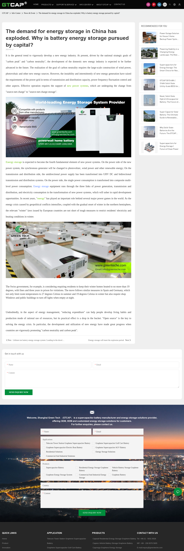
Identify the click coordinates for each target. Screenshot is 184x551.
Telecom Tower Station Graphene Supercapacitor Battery (68, 443)
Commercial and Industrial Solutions (60, 456)
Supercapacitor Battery (55, 468)
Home (4, 539)
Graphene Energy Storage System (59, 475)
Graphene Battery (119, 475)
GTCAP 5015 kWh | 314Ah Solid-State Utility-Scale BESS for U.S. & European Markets (169, 83)
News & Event (29, 13)
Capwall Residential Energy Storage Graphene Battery (114, 539)
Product (5, 543)
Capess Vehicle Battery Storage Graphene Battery (113, 543)
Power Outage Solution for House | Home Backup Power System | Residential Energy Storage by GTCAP (170, 36)
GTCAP (5, 13)
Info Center (16, 13)
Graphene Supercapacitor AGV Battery (111, 447)
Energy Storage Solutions (105, 452)
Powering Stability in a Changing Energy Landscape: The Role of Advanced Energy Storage (169, 52)
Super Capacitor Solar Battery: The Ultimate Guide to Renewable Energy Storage (169, 115)
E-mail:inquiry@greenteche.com (150, 548)
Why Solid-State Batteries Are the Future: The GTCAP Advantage (168, 130)
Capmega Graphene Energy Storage (107, 548)
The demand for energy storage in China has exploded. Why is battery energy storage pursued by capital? (79, 13)
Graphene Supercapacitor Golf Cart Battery (112, 443)
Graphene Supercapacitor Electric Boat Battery (64, 447)
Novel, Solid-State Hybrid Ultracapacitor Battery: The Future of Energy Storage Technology (169, 99)
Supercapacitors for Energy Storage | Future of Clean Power (169, 146)
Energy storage (41, 186)
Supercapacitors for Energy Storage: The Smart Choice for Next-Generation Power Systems (169, 67)
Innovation (6, 548)
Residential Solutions (54, 452)
